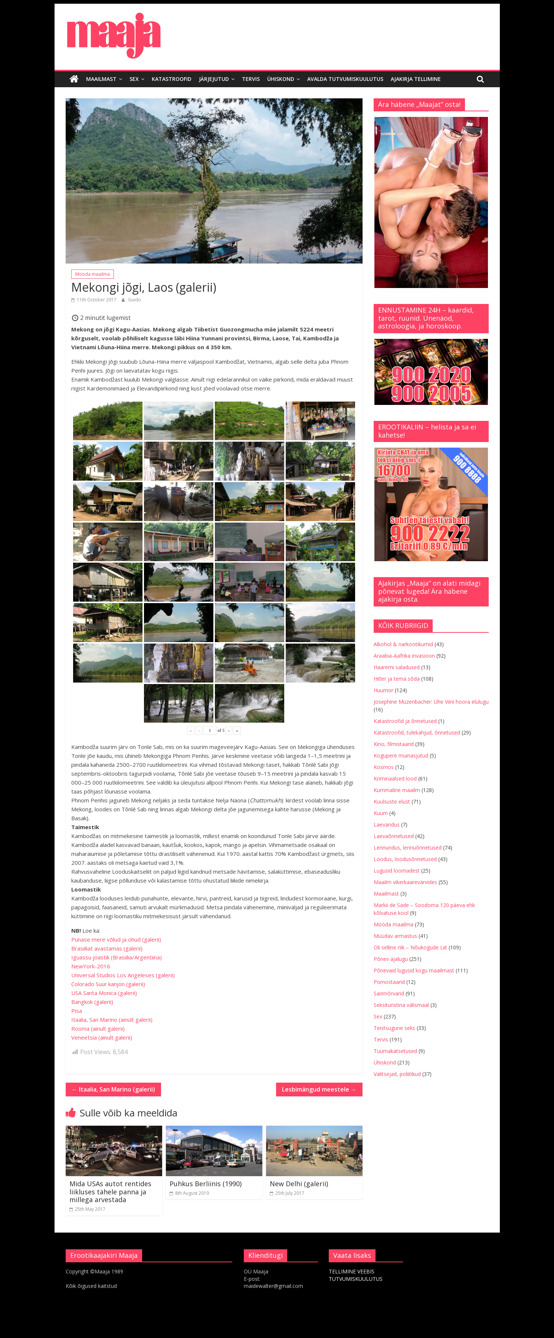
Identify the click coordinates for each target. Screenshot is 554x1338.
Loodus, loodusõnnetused (405, 858)
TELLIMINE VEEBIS (351, 1271)
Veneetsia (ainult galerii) (101, 1037)
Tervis (251, 78)
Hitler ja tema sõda (397, 678)
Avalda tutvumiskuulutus (345, 78)
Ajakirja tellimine (416, 78)
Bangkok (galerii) (92, 1001)
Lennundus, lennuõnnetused (408, 847)
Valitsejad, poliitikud (397, 1073)
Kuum (381, 812)
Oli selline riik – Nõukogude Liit (410, 947)
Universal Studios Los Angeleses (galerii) (123, 975)
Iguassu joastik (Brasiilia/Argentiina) (116, 957)
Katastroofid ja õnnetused (405, 720)
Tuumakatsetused (395, 1050)
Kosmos (384, 766)
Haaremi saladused (397, 666)
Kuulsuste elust (392, 801)
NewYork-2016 (90, 966)
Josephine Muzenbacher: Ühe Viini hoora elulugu (431, 701)
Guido (134, 299)
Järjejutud (214, 78)
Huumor (383, 689)
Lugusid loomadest (397, 870)
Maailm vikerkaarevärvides (405, 881)
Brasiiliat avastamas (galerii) (106, 948)
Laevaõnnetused (394, 835)
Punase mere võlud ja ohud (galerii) (116, 939)
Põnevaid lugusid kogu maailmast (414, 970)
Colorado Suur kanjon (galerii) (108, 984)
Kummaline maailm (397, 789)
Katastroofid (171, 78)
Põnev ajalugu (391, 958)
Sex (134, 78)
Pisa (76, 1010)
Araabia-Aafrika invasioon (404, 655)
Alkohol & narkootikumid (403, 643)
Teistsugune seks (394, 1027)
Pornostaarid (389, 981)
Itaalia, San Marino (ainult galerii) (112, 1019)
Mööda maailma (92, 274)
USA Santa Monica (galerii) (104, 993)
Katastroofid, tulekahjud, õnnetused (417, 732)
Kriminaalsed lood (395, 778)
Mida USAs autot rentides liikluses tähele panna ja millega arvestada (110, 1191)
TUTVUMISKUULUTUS (356, 1278)
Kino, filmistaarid (394, 743)
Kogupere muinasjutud (401, 755)
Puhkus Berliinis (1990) (206, 1183)
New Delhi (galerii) (299, 1183)
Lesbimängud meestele (319, 1089)
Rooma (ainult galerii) (98, 1028)
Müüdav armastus (395, 935)
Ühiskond (280, 78)
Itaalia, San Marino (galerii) (113, 1089)
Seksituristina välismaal (401, 1004)
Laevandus (387, 824)
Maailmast (101, 78)
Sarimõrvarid (389, 993)
